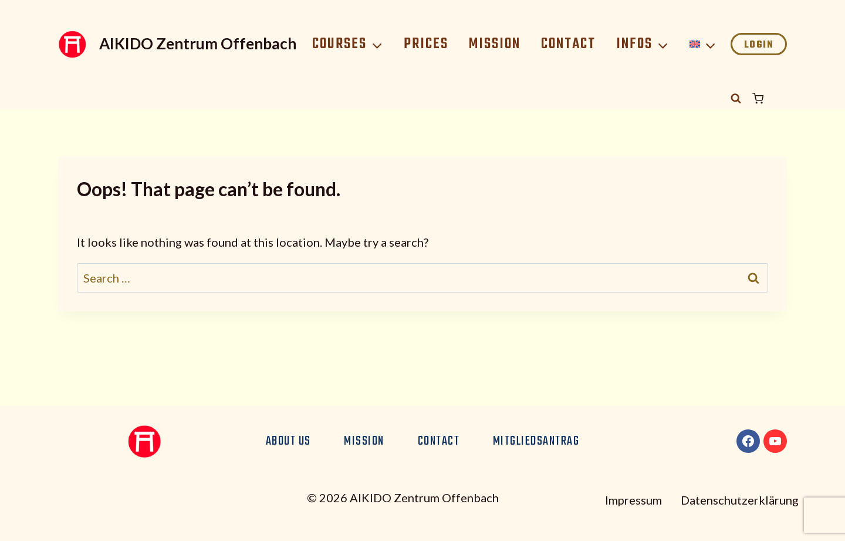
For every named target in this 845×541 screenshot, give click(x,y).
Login (759, 45)
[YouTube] (775, 441)
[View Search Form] (735, 98)
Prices (426, 44)
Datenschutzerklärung (740, 500)
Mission (494, 44)
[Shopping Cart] (769, 98)
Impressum (633, 500)
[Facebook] (748, 441)
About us (288, 441)
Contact (568, 44)
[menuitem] (703, 44)
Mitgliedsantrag (536, 441)
